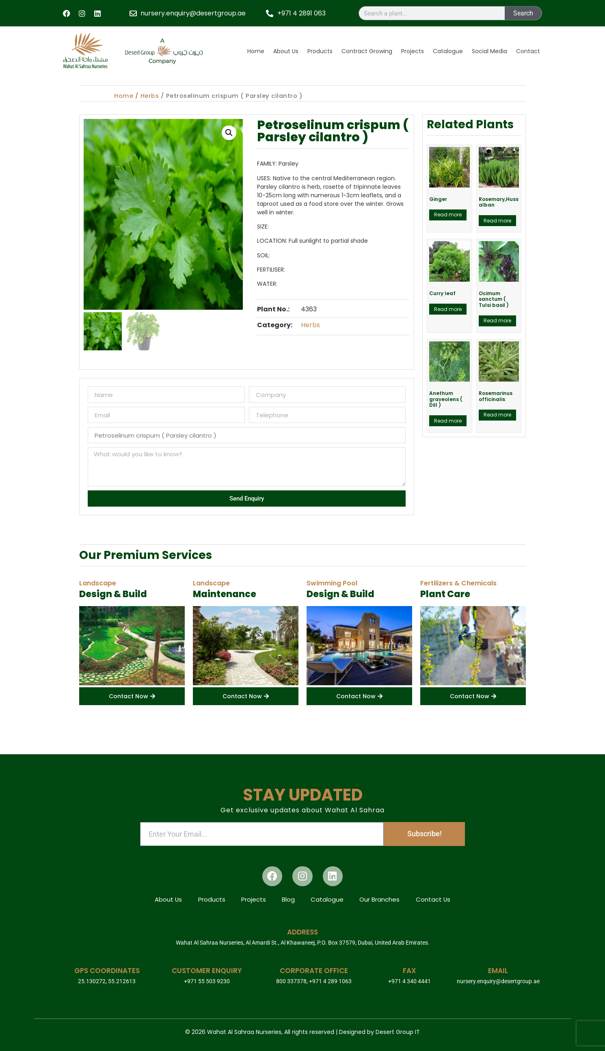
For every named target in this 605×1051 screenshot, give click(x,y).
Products (320, 51)
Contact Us (434, 899)
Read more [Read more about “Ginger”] (448, 214)
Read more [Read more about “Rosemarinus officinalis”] (497, 414)
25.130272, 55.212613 (107, 981)
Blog (288, 899)
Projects (412, 51)
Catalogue (448, 51)
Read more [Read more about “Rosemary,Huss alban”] (497, 220)
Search (523, 13)
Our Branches (380, 899)
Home (255, 51)
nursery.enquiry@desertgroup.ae (498, 981)
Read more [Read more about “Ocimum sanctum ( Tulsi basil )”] (497, 320)
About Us (285, 51)
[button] (229, 132)
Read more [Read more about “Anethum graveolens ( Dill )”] (448, 420)
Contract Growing (366, 51)
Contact (528, 51)
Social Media (489, 51)
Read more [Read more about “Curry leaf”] (448, 309)
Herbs (149, 96)
